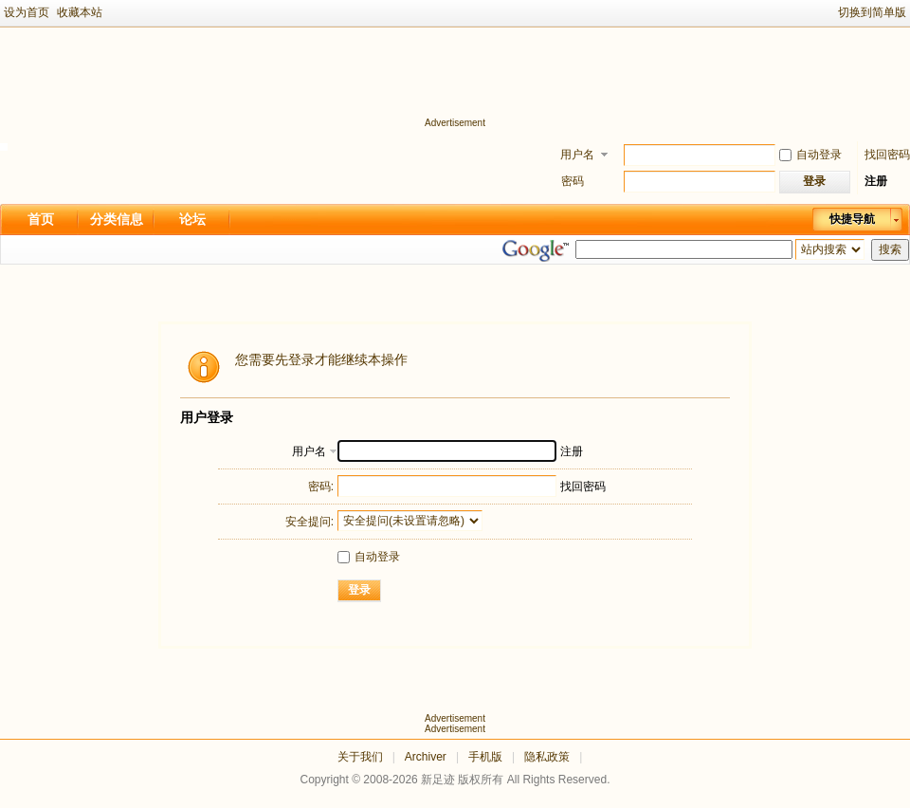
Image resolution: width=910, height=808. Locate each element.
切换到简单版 (872, 12)
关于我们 (360, 756)
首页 (40, 219)
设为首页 (26, 12)
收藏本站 (79, 12)
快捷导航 (852, 219)
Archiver (425, 756)
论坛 (192, 219)
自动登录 (810, 154)
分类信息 (116, 219)
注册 (875, 181)
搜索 (890, 249)
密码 (572, 181)
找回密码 (887, 154)
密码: (321, 486)
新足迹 (438, 779)
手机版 (485, 756)
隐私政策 (547, 756)
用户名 (577, 154)
